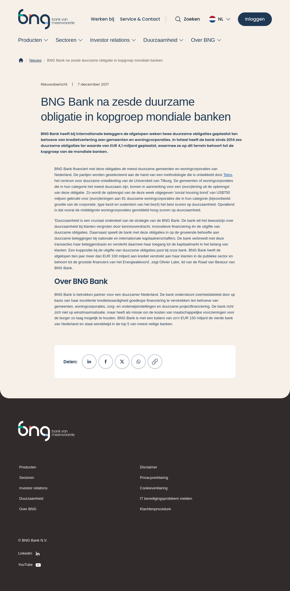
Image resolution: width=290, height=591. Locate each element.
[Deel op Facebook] (105, 361)
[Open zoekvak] (187, 19)
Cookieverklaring (153, 488)
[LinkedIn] (30, 553)
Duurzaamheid (31, 498)
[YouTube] (30, 565)
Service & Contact (140, 19)
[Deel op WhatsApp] (138, 361)
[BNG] (46, 19)
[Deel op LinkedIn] (89, 361)
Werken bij (102, 19)
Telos (227, 175)
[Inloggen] (255, 19)
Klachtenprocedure (155, 509)
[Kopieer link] (155, 361)
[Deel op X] (122, 361)
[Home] (21, 60)
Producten (27, 467)
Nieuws (35, 60)
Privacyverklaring (154, 477)
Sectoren (26, 477)
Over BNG (27, 509)
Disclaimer (148, 467)
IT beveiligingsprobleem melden (166, 498)
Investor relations (33, 488)
